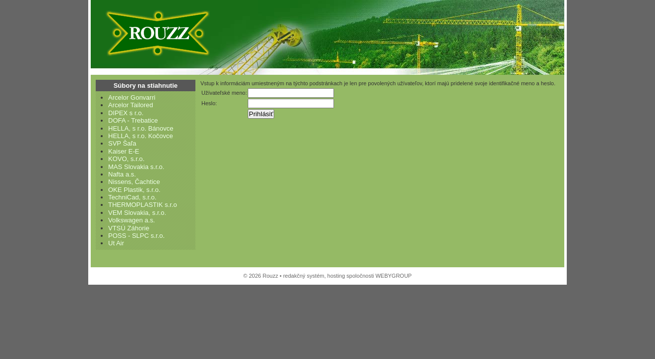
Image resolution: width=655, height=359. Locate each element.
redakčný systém (304, 276)
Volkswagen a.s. (131, 220)
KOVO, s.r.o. (126, 159)
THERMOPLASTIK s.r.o (142, 204)
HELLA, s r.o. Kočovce (140, 136)
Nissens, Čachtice (134, 181)
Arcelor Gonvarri (132, 97)
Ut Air (116, 243)
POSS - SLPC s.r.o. (136, 235)
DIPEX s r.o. (126, 113)
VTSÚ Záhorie (128, 228)
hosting (336, 276)
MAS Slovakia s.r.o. (136, 167)
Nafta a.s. (122, 174)
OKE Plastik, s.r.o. (134, 189)
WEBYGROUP (393, 276)
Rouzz (155, 32)
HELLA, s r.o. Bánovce (140, 128)
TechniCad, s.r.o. (132, 197)
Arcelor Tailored (130, 105)
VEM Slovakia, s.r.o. (137, 212)
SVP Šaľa (122, 143)
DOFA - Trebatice (133, 120)
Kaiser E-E (123, 151)
